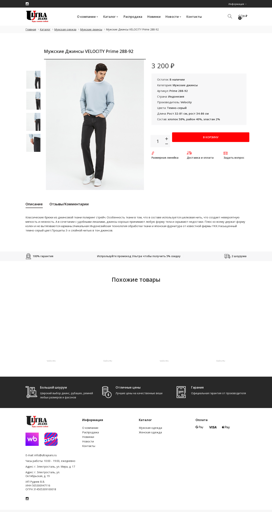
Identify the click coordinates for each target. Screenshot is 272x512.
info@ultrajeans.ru (45, 455)
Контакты (192, 17)
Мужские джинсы (91, 29)
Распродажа (131, 17)
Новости (170, 17)
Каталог (108, 17)
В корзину (211, 141)
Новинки (152, 17)
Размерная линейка (164, 157)
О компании (84, 17)
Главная (31, 29)
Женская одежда (150, 432)
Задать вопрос (234, 157)
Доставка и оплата (200, 157)
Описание (34, 204)
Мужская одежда (65, 29)
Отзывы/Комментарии (69, 204)
